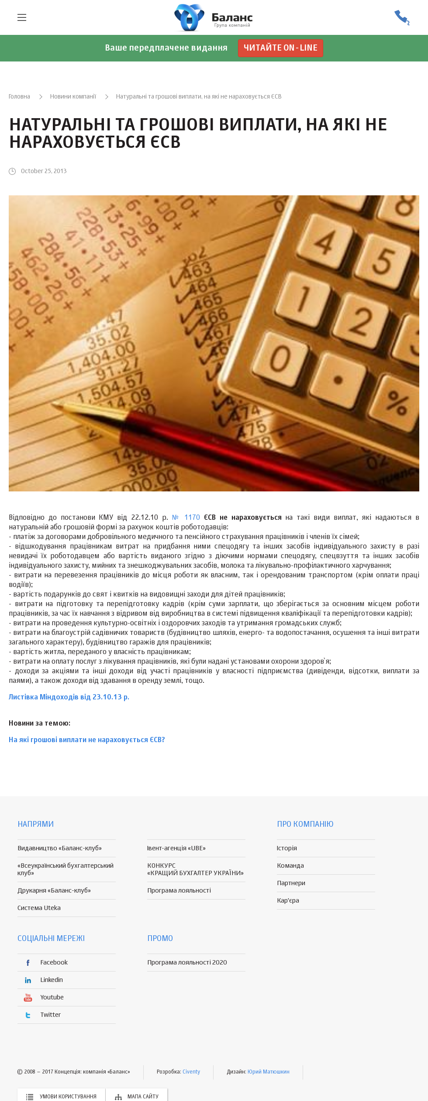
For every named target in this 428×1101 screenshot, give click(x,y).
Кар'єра (288, 900)
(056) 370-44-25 (401, 18)
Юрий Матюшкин (269, 1072)
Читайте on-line (281, 48)
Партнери (291, 883)
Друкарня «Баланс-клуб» (54, 890)
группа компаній (214, 17)
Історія (287, 848)
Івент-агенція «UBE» (176, 848)
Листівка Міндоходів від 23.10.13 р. (69, 697)
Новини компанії (73, 97)
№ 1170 (186, 518)
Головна (19, 97)
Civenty (191, 1072)
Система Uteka (39, 908)
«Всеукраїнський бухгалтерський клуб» (65, 869)
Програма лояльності (179, 890)
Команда (290, 865)
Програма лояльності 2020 (187, 962)
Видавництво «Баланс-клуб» (59, 848)
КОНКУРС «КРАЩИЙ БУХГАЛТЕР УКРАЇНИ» (195, 869)
